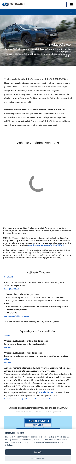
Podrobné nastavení (38, 458)
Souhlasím (38, 452)
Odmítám (9, 445)
